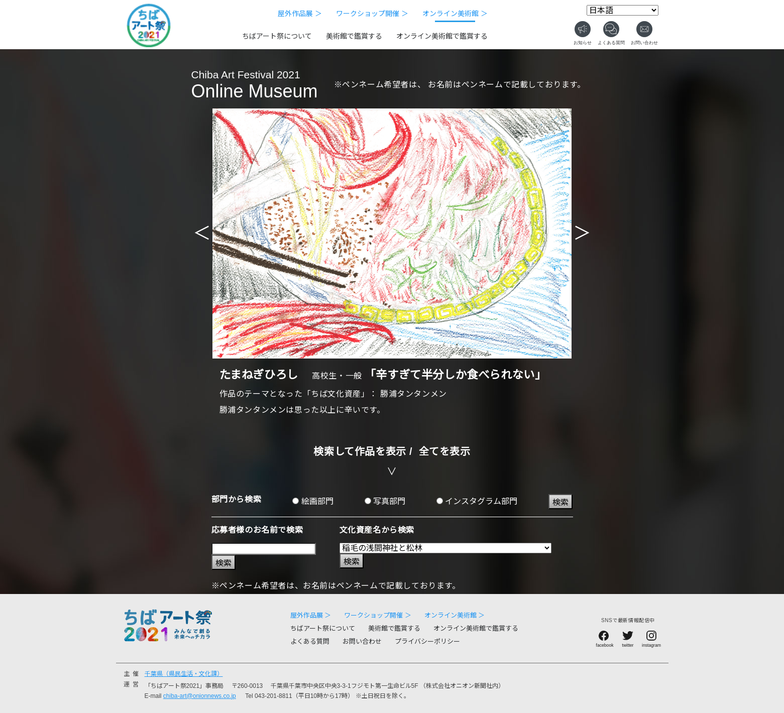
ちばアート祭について (277, 36)
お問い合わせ (362, 641)
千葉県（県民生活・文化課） (184, 673)
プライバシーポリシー (427, 641)
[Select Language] (622, 10)
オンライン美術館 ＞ (455, 14)
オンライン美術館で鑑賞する (442, 36)
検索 (560, 502)
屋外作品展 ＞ (300, 14)
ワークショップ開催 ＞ (372, 14)
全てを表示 (445, 451)
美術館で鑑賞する (354, 36)
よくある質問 (309, 641)
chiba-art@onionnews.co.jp (199, 695)
